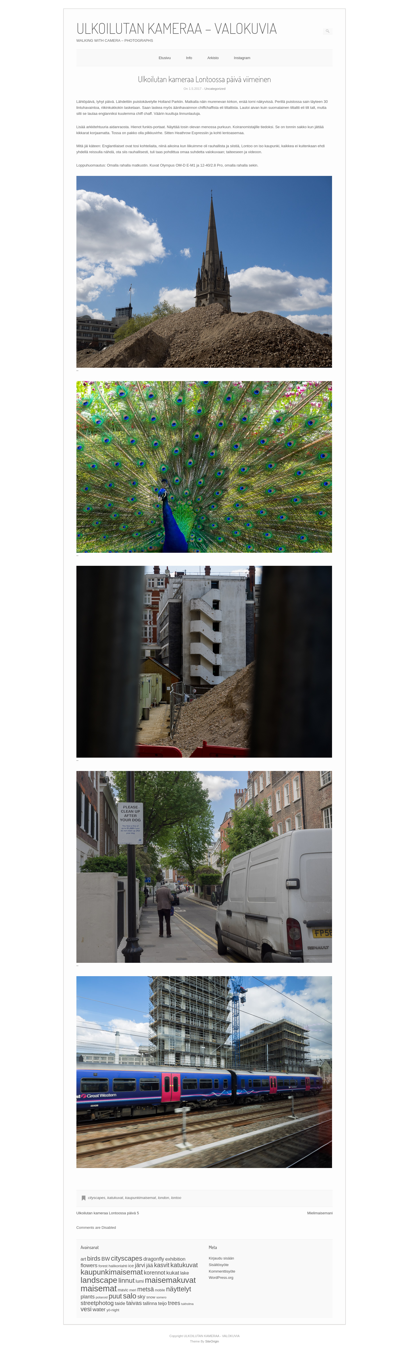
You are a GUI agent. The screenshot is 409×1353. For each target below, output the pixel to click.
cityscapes (96, 1198)
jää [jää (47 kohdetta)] (149, 1265)
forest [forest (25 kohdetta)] (103, 1266)
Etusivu (165, 58)
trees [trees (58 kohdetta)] (174, 1303)
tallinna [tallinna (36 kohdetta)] (150, 1303)
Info (189, 58)
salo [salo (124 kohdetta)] (129, 1296)
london (163, 1198)
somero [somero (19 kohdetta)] (161, 1297)
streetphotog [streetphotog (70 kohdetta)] (97, 1303)
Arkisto (213, 58)
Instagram (242, 58)
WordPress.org (221, 1277)
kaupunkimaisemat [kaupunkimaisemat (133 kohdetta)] (112, 1272)
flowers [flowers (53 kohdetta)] (89, 1265)
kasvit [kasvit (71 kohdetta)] (161, 1265)
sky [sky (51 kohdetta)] (141, 1297)
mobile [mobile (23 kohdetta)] (160, 1290)
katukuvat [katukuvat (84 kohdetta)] (184, 1265)
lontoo (176, 1198)
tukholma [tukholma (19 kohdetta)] (187, 1304)
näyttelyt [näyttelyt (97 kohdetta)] (178, 1289)
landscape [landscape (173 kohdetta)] (99, 1280)
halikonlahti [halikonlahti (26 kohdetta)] (117, 1266)
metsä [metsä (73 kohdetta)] (145, 1289)
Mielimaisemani (320, 1213)
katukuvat (115, 1198)
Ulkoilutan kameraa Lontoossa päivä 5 (107, 1213)
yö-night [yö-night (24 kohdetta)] (113, 1310)
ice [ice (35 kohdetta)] (131, 1265)
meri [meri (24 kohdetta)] (132, 1290)
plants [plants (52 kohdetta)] (88, 1297)
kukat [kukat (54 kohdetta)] (172, 1273)
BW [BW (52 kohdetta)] (105, 1259)
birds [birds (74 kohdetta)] (94, 1258)
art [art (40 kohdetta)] (83, 1258)
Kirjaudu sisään (221, 1258)
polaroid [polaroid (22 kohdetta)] (102, 1297)
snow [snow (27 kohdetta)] (150, 1297)
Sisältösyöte (219, 1265)
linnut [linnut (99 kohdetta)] (126, 1280)
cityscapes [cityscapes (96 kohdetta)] (126, 1258)
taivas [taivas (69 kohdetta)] (134, 1303)
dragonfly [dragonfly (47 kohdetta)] (153, 1259)
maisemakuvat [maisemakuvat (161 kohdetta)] (170, 1280)
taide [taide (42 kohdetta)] (120, 1303)
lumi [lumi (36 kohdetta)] (139, 1281)
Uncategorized (215, 88)
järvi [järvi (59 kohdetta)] (140, 1265)
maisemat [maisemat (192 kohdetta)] (99, 1288)
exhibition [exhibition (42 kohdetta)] (175, 1259)
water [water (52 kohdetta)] (99, 1309)
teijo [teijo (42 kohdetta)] (162, 1303)
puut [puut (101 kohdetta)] (115, 1296)
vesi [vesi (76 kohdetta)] (86, 1309)
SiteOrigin (212, 1341)
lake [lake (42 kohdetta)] (184, 1273)
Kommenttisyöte (222, 1271)
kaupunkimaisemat (140, 1198)
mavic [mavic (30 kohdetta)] (123, 1290)
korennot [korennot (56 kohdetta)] (154, 1272)
